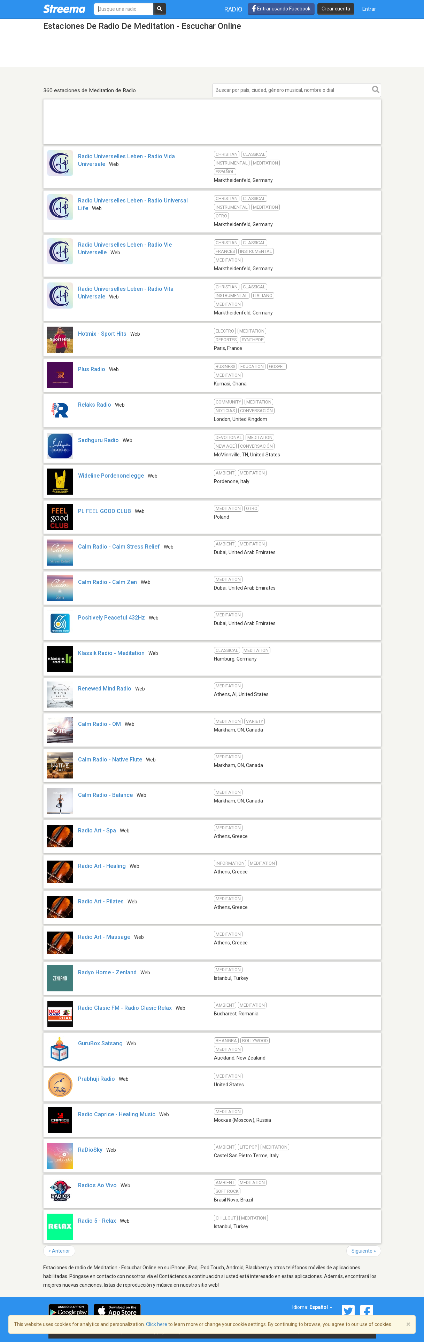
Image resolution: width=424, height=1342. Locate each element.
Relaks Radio (94, 404)
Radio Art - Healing (102, 866)
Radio (233, 9)
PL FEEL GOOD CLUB (104, 511)
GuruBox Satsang (100, 1043)
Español (320, 1307)
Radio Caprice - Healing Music (116, 1114)
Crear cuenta (336, 8)
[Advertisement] (212, 144)
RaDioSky (90, 1150)
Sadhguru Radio (98, 440)
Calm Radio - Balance (105, 795)
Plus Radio (91, 369)
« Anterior (59, 1251)
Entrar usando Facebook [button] (281, 8)
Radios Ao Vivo (97, 1185)
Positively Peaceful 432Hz (111, 617)
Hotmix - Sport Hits (102, 333)
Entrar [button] (369, 9)
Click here (156, 1324)
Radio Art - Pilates (101, 901)
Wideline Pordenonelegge (111, 475)
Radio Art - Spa (97, 830)
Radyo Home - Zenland (107, 972)
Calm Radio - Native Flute (110, 759)
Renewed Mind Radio (104, 688)
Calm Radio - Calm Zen (107, 582)
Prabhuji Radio (96, 1079)
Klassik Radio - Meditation (111, 653)
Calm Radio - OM (99, 724)
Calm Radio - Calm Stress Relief (119, 546)
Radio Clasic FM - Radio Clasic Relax (125, 1008)
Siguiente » (364, 1251)
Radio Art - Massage (104, 937)
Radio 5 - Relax (97, 1220)
